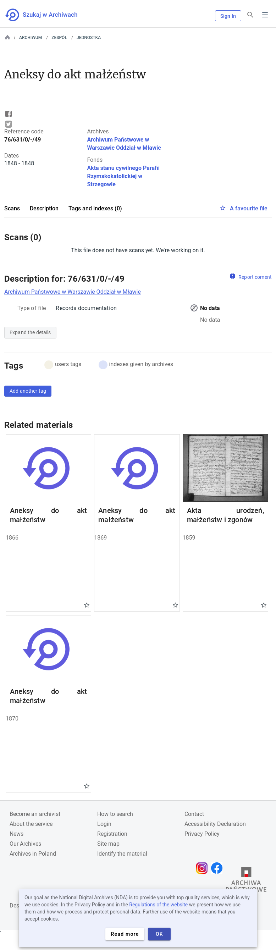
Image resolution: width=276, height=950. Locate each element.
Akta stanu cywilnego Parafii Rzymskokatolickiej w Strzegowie (123, 176)
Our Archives (25, 843)
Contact (194, 814)
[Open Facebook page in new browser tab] (218, 868)
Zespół (59, 37)
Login (104, 824)
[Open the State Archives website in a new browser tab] (246, 881)
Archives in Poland (33, 853)
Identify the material (122, 853)
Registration (112, 833)
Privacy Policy (202, 833)
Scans (12, 208)
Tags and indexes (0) (95, 208)
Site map (108, 843)
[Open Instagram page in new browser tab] (203, 868)
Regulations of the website (158, 904)
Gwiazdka (86, 604)
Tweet (8, 124)
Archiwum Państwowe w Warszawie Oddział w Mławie (72, 291)
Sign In (228, 16)
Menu (265, 14)
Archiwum (30, 37)
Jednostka (89, 37)
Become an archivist (35, 814)
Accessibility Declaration (215, 824)
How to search (115, 814)
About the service (31, 824)
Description (44, 208)
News (16, 833)
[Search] (250, 15)
